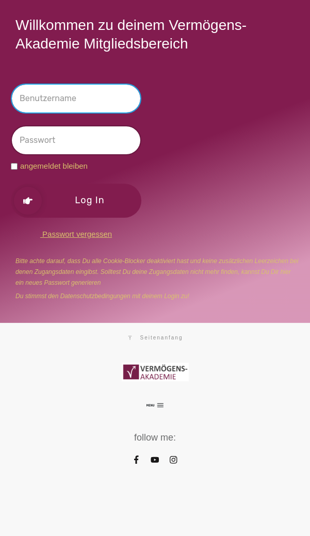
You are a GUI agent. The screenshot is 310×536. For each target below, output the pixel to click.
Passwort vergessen (76, 234)
